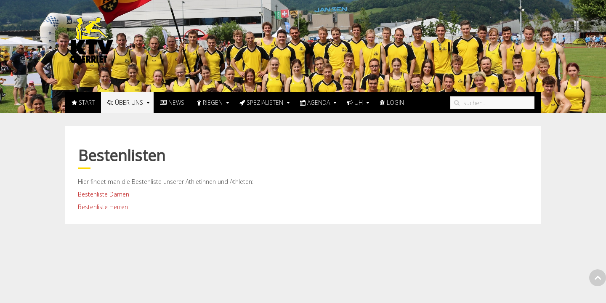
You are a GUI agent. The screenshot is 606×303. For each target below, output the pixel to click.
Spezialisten (261, 102)
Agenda (315, 102)
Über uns (125, 102)
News (172, 102)
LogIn (392, 102)
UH (355, 102)
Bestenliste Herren (103, 207)
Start (83, 102)
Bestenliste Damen (103, 194)
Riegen (210, 102)
